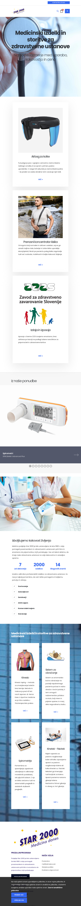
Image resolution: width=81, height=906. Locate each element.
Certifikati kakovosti (49, 864)
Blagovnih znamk (58, 569)
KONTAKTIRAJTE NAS (58, 3)
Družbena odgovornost (50, 870)
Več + (40, 179)
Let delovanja (20, 569)
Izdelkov (39, 569)
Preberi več (19, 895)
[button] (30, 466)
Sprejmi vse (19, 900)
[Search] (58, 11)
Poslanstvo (46, 861)
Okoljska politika (48, 867)
